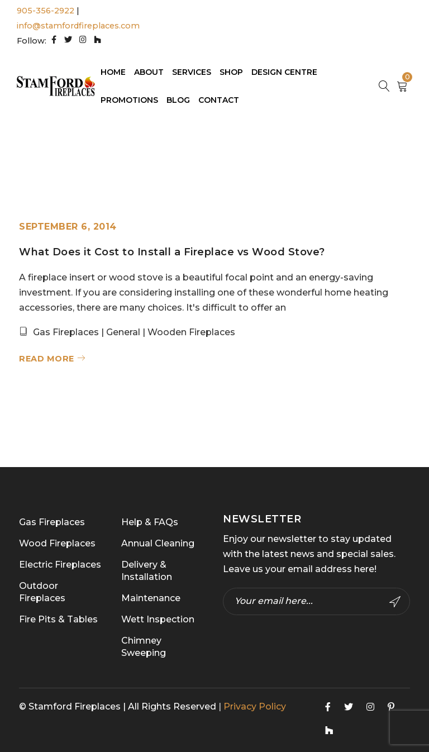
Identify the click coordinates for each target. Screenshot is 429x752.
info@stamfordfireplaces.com (78, 26)
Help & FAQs (149, 522)
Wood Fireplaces (57, 543)
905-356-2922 (45, 11)
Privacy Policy (254, 706)
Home (268, 155)
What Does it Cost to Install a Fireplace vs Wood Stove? (172, 252)
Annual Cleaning (157, 543)
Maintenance (150, 598)
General (123, 332)
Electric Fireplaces (60, 564)
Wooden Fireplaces (191, 332)
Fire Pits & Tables (58, 619)
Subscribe (395, 602)
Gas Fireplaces (66, 332)
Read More (46, 359)
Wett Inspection (157, 619)
